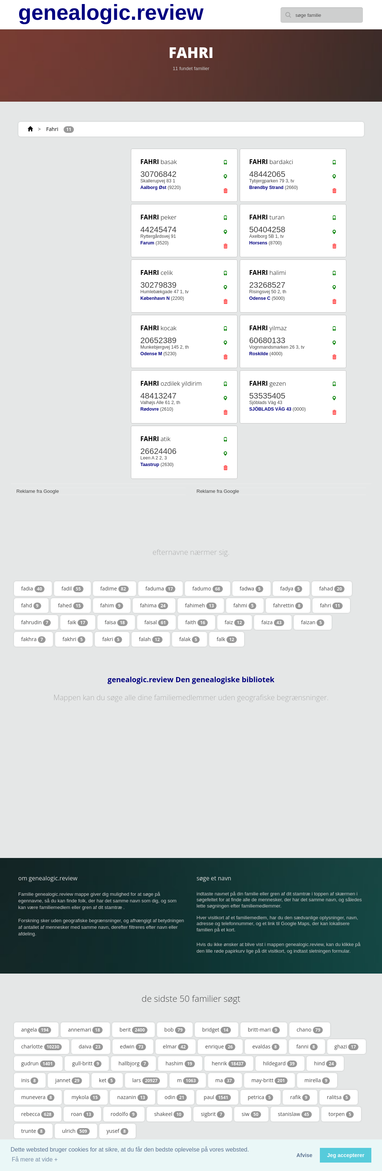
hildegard (280, 1063)
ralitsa (339, 1097)
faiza (272, 622)
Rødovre (149, 409)
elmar (175, 1046)
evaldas (265, 1046)
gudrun (38, 1063)
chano (310, 1029)
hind (325, 1063)
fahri (331, 605)
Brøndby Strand (266, 187)
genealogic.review (111, 12)
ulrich (76, 1131)
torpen (341, 1114)
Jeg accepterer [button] (345, 1155)
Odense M (151, 353)
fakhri (74, 639)
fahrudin (36, 622)
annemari (85, 1029)
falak (189, 639)
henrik (229, 1063)
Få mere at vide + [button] (35, 1159)
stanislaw (295, 1114)
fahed (70, 605)
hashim (180, 1063)
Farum (147, 243)
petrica (261, 1097)
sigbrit (213, 1114)
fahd (31, 605)
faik (78, 622)
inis (30, 1080)
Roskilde (258, 353)
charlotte (41, 1046)
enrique (220, 1046)
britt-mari (264, 1029)
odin (176, 1097)
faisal (156, 622)
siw (251, 1114)
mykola (85, 1097)
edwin (133, 1046)
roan (82, 1114)
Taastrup (149, 464)
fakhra (33, 639)
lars (146, 1080)
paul (217, 1097)
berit (133, 1029)
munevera (38, 1097)
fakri (112, 639)
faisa (116, 622)
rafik (300, 1097)
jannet (68, 1080)
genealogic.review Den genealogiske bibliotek (191, 680)
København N (155, 298)
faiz (234, 622)
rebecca (37, 1114)
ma (225, 1080)
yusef (117, 1131)
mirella (317, 1080)
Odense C (260, 298)
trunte (33, 1131)
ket (107, 1080)
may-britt (269, 1080)
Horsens (258, 243)
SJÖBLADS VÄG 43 (270, 409)
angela (36, 1029)
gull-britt (86, 1063)
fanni (307, 1046)
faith (196, 622)
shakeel (169, 1114)
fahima (154, 605)
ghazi (346, 1046)
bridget (216, 1029)
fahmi (244, 605)
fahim (111, 605)
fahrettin (288, 605)
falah (151, 639)
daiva (91, 1046)
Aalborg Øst (153, 187)
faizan (312, 622)
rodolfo (124, 1114)
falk (227, 639)
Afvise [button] (304, 1155)
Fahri (52, 129)
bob (174, 1029)
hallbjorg (133, 1063)
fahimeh (200, 605)
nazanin (132, 1097)
